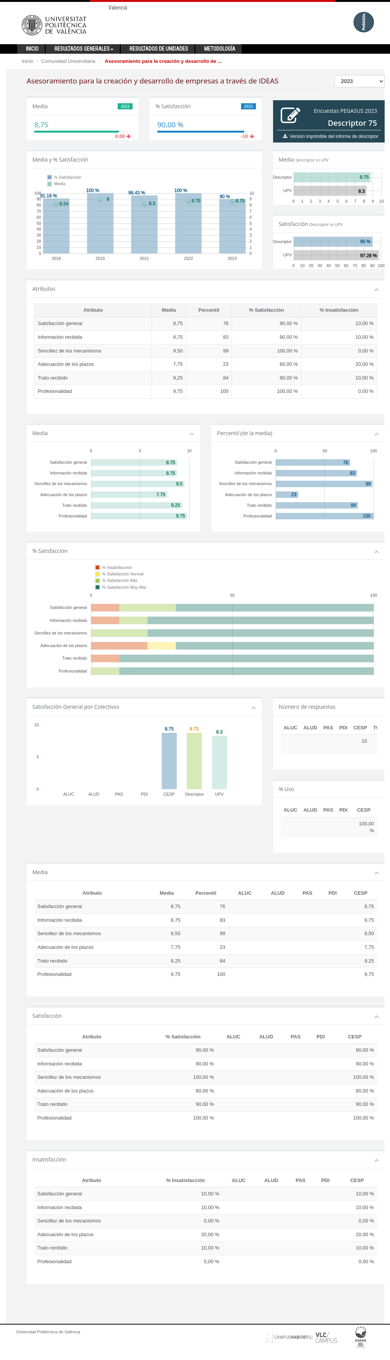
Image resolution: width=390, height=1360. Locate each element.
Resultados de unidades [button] (158, 49)
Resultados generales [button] (83, 49)
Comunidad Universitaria (68, 61)
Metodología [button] (219, 49)
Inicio (27, 61)
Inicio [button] (32, 49)
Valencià (118, 8)
